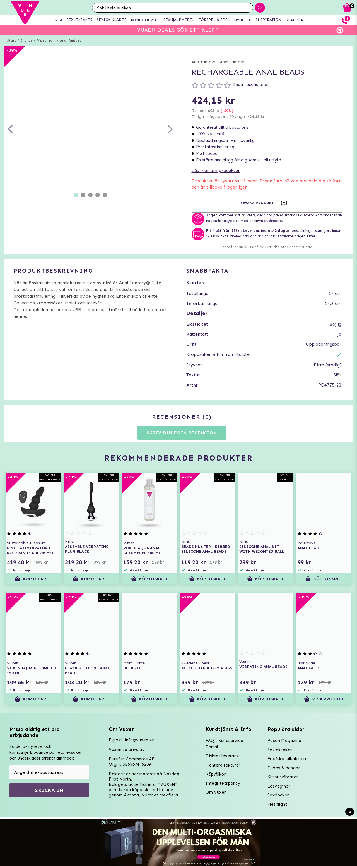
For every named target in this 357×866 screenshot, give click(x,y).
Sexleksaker (279, 749)
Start (11, 40)
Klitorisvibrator (282, 776)
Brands (26, 40)
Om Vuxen (216, 792)
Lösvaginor (278, 786)
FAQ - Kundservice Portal (224, 744)
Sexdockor (278, 795)
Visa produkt (324, 699)
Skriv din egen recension (182, 432)
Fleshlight (277, 804)
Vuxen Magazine (284, 740)
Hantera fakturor (223, 765)
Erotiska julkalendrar (288, 758)
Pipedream (46, 40)
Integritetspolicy (223, 783)
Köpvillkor (216, 774)
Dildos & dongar (283, 767)
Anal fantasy (70, 40)
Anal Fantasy (232, 61)
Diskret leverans (222, 755)
